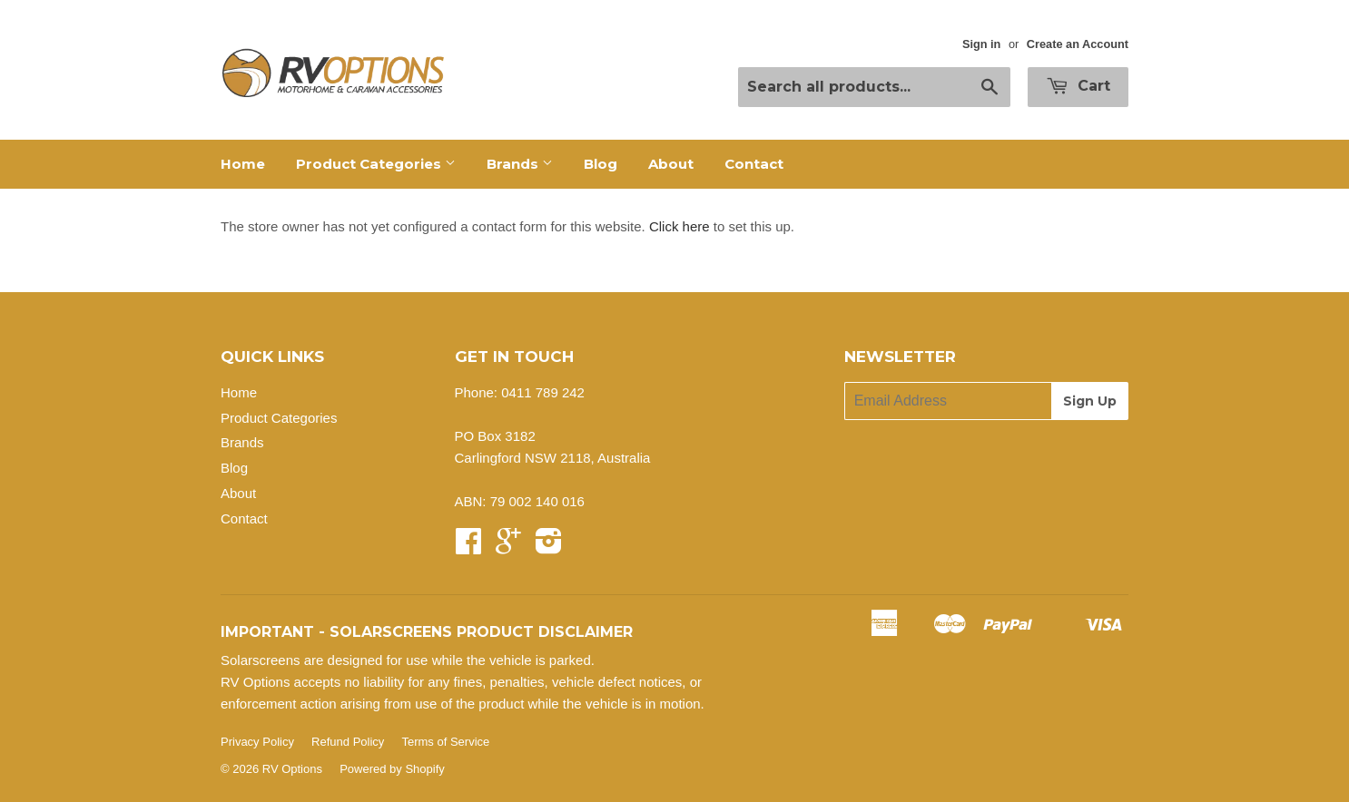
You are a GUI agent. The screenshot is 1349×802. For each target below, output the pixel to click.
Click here (679, 226)
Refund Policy (347, 741)
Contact (753, 163)
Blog (600, 163)
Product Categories (376, 163)
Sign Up (1090, 401)
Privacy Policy (257, 741)
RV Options (292, 769)
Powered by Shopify (392, 769)
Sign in (981, 44)
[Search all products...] (874, 87)
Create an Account (1077, 44)
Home (243, 163)
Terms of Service (445, 741)
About (671, 163)
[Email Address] (947, 401)
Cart (1078, 85)
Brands (520, 163)
